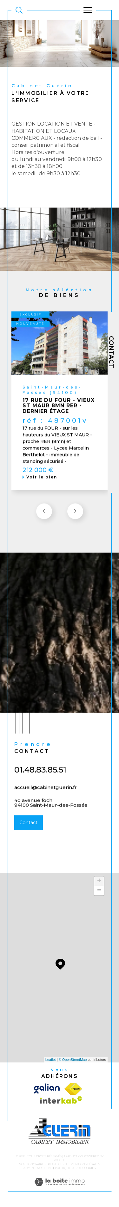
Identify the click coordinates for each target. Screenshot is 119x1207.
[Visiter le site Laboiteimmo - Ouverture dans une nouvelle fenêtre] (59, 1188)
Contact (111, 352)
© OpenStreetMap (73, 1060)
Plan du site (58, 1164)
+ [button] (99, 881)
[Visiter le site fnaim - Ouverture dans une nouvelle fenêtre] (73, 1089)
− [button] (99, 890)
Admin (28, 1168)
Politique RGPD (67, 1168)
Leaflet (50, 1060)
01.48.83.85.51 (40, 777)
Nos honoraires (32, 1164)
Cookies (89, 1168)
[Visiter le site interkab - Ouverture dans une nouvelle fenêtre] (59, 1101)
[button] (75, 519)
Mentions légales (85, 1164)
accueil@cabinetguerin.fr (45, 795)
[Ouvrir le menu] (88, 10)
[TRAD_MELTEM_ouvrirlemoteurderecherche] (19, 10)
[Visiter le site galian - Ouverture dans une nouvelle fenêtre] (48, 1089)
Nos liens (44, 1168)
